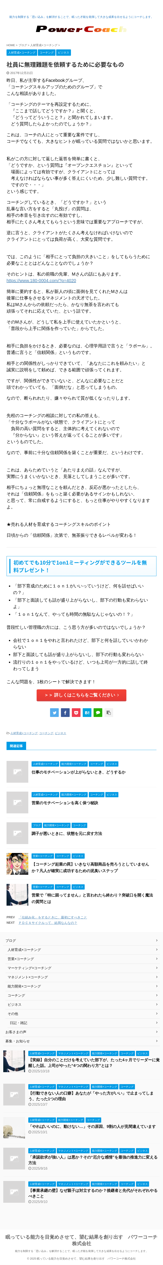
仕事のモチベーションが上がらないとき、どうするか (79, 772)
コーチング (46, 733)
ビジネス (60, 733)
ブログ (10, 940)
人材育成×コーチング (24, 733)
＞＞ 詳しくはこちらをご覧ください (81, 695)
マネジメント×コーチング (28, 977)
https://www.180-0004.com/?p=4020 (41, 280)
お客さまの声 (15, 1032)
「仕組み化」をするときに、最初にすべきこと (52, 917)
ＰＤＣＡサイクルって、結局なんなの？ (47, 923)
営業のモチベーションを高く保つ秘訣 (65, 803)
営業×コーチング (21, 959)
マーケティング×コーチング (29, 968)
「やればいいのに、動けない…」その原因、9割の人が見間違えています (92, 1126)
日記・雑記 (18, 1023)
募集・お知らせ (17, 1041)
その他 (13, 1014)
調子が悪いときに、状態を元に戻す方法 (67, 833)
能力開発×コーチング (24, 986)
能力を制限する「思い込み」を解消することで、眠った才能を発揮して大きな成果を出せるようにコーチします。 (81, 1251)
